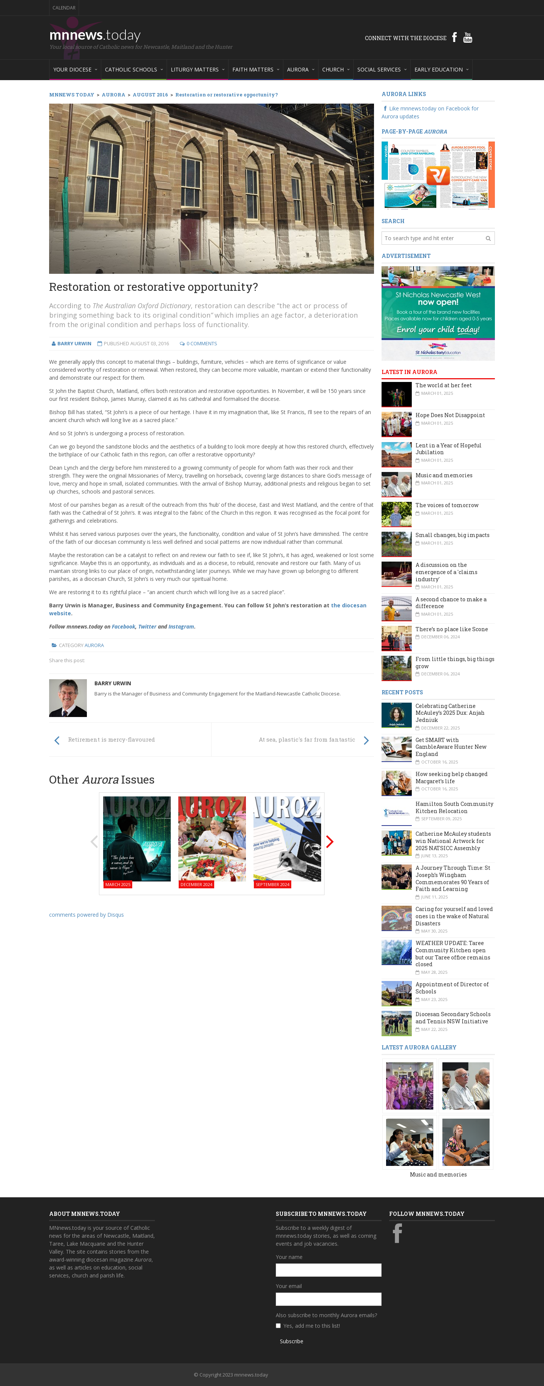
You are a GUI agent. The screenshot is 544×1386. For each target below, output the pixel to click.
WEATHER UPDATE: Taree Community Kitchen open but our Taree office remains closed (453, 953)
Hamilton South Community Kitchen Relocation (454, 807)
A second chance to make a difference (451, 603)
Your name (289, 1256)
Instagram (181, 626)
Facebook (123, 626)
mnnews (95, 34)
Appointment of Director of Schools (452, 988)
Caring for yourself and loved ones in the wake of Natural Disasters (454, 916)
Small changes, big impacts (453, 535)
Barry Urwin (112, 683)
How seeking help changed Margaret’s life (452, 777)
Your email (289, 1286)
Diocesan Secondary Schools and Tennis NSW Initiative (453, 1017)
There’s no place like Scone (452, 629)
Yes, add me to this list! (311, 1325)
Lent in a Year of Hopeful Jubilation (449, 449)
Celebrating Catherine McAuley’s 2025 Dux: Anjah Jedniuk (450, 712)
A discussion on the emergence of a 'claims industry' (447, 571)
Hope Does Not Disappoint (450, 415)
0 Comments (202, 343)
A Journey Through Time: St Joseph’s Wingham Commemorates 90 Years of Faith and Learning (453, 878)
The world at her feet (444, 385)
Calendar (64, 8)
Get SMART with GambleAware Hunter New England (451, 746)
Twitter (147, 626)
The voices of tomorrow (447, 505)
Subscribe (291, 1341)
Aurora (94, 645)
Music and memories (444, 475)
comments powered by (86, 914)
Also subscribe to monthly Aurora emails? (326, 1315)
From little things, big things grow (455, 662)
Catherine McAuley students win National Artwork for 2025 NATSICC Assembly (453, 840)
